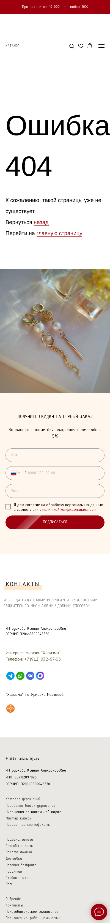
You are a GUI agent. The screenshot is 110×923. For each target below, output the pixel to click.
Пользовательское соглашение (32, 909)
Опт (9, 881)
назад (41, 221)
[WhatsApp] (20, 673)
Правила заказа (19, 836)
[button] (71, 44)
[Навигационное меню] (101, 45)
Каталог (12, 45)
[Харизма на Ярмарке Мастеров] (10, 705)
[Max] (40, 673)
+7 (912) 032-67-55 (42, 656)
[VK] (30, 673)
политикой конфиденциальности (69, 508)
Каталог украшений (23, 796)
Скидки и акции (19, 875)
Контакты (14, 902)
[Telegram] (10, 673)
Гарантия (14, 868)
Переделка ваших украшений (30, 803)
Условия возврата (21, 862)
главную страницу (59, 232)
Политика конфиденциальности (33, 915)
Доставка (14, 855)
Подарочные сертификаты (28, 822)
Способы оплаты (19, 843)
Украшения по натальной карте (34, 809)
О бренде (13, 896)
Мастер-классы (19, 815)
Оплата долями (19, 849)
